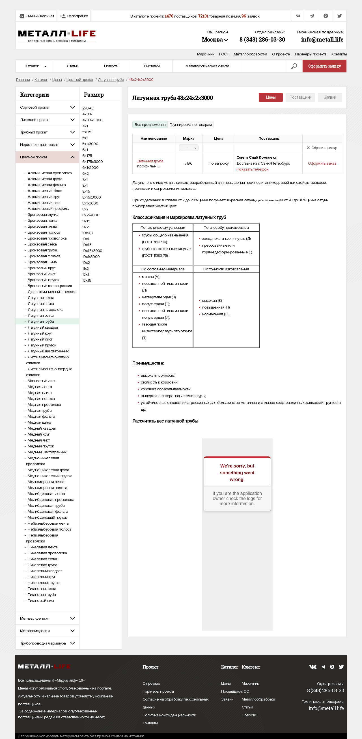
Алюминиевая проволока (49, 173)
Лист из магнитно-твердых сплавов (49, 372)
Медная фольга (41, 416)
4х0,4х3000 (92, 120)
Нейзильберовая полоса (49, 529)
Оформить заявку (324, 66)
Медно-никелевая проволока (42, 461)
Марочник (205, 54)
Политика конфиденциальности (169, 715)
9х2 (85, 227)
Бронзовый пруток (43, 279)
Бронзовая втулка (42, 214)
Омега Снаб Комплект (256, 157)
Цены (271, 97)
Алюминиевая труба (44, 178)
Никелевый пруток (43, 582)
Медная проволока (44, 404)
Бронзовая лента (42, 220)
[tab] (47, 107)
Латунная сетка (40, 315)
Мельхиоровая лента (45, 481)
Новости (111, 66)
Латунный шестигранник (47, 351)
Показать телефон (252, 169)
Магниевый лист (41, 380)
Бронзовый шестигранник (49, 285)
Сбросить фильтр (322, 148)
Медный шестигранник (46, 452)
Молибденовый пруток (47, 517)
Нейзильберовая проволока (42, 538)
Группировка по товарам (190, 124)
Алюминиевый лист (43, 202)
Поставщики (300, 97)
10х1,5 (86, 244)
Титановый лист (40, 600)
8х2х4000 (90, 215)
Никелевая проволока (47, 553)
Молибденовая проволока (50, 499)
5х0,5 (86, 132)
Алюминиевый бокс (44, 190)
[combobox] (189, 147)
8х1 (84, 185)
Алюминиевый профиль (48, 208)
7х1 (84, 179)
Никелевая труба (42, 565)
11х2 (85, 268)
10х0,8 (87, 232)
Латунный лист (39, 339)
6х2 (85, 173)
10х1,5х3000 (92, 250)
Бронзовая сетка (42, 244)
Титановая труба (41, 594)
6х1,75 (87, 155)
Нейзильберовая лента (47, 523)
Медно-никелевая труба (48, 469)
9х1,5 (86, 221)
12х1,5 (86, 280)
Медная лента (39, 386)
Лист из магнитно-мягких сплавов (47, 360)
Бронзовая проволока (46, 238)
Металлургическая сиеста (207, 66)
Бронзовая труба (42, 250)
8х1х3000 (90, 203)
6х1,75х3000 (92, 161)
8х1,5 (86, 191)
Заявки (330, 97)
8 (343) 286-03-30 (262, 39)
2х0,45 (87, 108)
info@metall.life (322, 39)
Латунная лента (40, 297)
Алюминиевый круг (43, 196)
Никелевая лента (42, 547)
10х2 (86, 262)
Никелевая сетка (42, 559)
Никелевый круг (41, 576)
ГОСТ (224, 54)
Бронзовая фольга (43, 256)
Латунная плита (40, 303)
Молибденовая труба (45, 505)
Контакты (339, 54)
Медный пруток (40, 446)
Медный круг (38, 434)
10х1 (85, 238)
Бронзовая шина (42, 262)
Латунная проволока (45, 309)
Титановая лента (41, 588)
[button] (47, 107)
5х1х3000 (90, 143)
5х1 (84, 137)
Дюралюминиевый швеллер (51, 291)
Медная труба (39, 410)
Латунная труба (40, 321)
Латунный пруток (41, 345)
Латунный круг (39, 333)
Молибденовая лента (46, 493)
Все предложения (150, 124)
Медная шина (39, 422)
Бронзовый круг (41, 268)
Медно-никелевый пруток (49, 475)
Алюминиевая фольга (46, 184)
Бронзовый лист (41, 274)
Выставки (152, 66)
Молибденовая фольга (47, 511)
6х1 (85, 149)
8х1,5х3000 (91, 197)
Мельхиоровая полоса (47, 487)
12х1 (85, 274)
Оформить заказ (322, 163)
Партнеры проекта (310, 54)
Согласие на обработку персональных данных (176, 704)
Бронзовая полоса (43, 232)
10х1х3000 (91, 256)
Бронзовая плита (42, 226)
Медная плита (39, 392)
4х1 (85, 126)
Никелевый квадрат (44, 570)
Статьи (72, 66)
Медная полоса (41, 398)
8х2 (85, 209)
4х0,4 (87, 114)
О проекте (281, 54)
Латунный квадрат (42, 327)
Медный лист (38, 440)
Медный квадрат (41, 428)
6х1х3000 (90, 167)
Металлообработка (250, 54)
